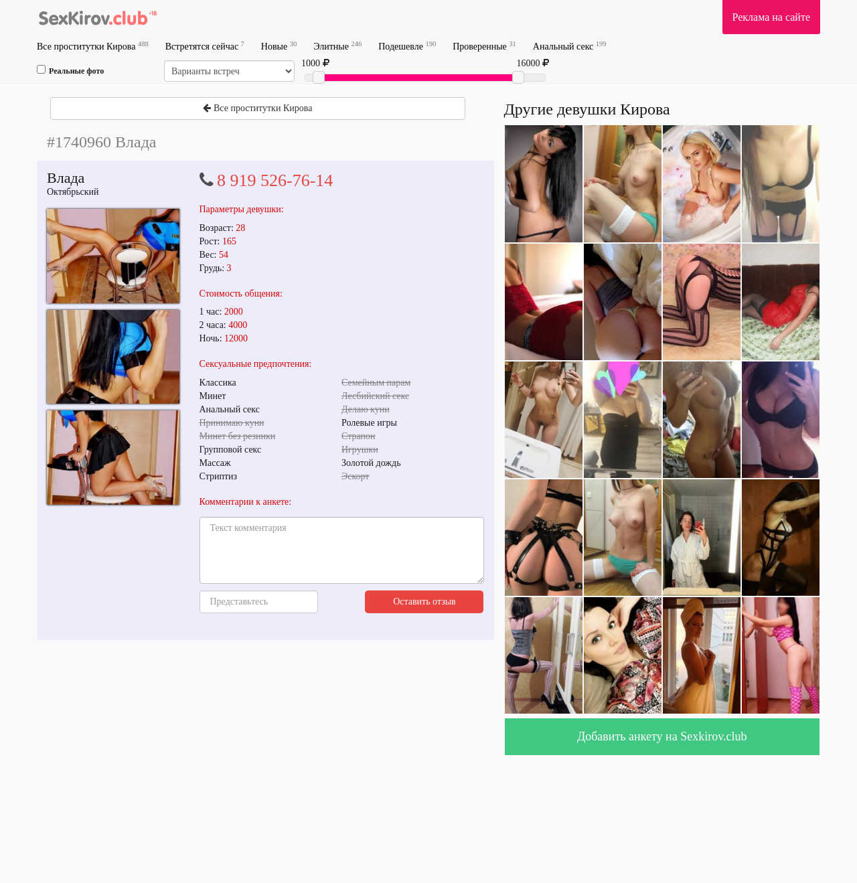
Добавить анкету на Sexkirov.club (662, 736)
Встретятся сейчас (204, 46)
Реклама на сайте (771, 17)
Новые (279, 46)
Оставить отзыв (424, 601)
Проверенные (484, 46)
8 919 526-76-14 (275, 180)
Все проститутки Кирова (93, 46)
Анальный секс (570, 46)
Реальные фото (70, 70)
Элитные (337, 46)
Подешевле (407, 46)
